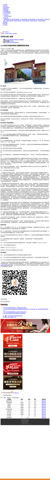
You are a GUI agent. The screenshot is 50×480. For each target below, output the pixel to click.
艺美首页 (5, 4)
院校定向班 (7, 18)
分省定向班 (7, 14)
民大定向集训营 (24, 19)
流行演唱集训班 (7, 11)
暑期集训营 (5, 8)
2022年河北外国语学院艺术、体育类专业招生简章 (14, 307)
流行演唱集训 (21, 39)
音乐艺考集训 (9, 39)
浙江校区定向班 (7, 16)
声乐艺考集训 (6, 7)
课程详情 (44, 401)
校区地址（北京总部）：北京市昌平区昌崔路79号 (25, 421)
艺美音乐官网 (8, 33)
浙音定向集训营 (25, 20)
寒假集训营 (16, 42)
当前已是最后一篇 (9, 317)
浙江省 (11, 41)
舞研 (3, 33)
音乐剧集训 (15, 39)
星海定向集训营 (33, 20)
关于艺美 (5, 24)
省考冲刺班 (5, 10)
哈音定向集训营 (9, 20)
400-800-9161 (5, 31)
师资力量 (5, 23)
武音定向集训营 (41, 20)
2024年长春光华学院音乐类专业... (13, 315)
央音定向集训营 (40, 19)
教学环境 (5, 22)
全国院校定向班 (7, 19)
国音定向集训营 (15, 19)
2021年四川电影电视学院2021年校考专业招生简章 (14, 311)
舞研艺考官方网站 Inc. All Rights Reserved (25, 422)
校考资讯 (15, 33)
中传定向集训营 (31, 19)
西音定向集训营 (17, 20)
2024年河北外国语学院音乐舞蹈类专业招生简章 (14, 313)
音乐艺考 (5, 6)
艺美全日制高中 (7, 13)
